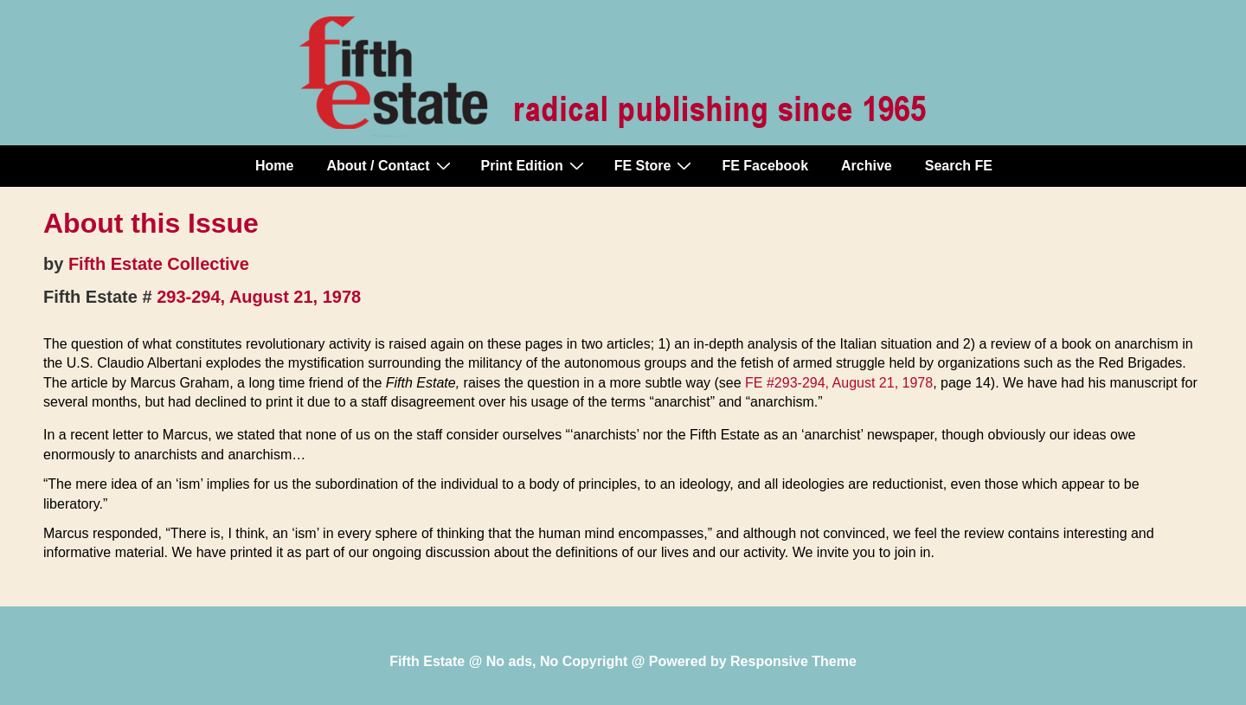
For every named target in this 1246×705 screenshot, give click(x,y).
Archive (866, 165)
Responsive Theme (793, 661)
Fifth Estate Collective (158, 263)
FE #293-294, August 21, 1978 (839, 382)
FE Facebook (765, 165)
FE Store (655, 165)
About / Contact (390, 165)
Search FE (958, 165)
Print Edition (534, 165)
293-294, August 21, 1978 (259, 296)
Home (274, 165)
